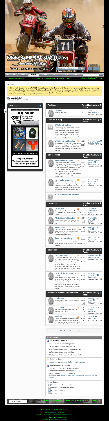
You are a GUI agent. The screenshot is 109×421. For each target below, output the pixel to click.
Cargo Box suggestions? (92, 274)
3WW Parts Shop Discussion (65, 141)
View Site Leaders (81, 331)
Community (37, 78)
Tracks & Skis (59, 307)
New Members (54, 155)
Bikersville (58, 317)
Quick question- (93, 255)
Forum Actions (50, 78)
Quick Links (64, 78)
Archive (67, 401)
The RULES (91, 110)
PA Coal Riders (92, 238)
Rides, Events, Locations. (63, 238)
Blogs (45, 75)
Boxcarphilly (65, 362)
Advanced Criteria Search (91, 78)
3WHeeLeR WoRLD (56, 401)
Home (23, 75)
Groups (55, 75)
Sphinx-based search (61, 419)
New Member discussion (63, 180)
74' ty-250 (91, 317)
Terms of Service (91, 401)
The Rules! (58, 111)
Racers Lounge (60, 227)
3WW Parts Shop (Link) (63, 125)
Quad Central (59, 298)
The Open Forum (61, 255)
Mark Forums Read (67, 331)
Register (97, 69)
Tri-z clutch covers (94, 141)
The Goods (52, 203)
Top (99, 401)
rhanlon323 (78, 362)
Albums (66, 75)
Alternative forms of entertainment (63, 293)
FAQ (20, 78)
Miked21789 (76, 371)
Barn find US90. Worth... (93, 181)
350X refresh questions (92, 210)
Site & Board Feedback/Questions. (67, 194)
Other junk (52, 250)
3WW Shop (77, 75)
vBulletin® (54, 412)
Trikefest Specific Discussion (65, 218)
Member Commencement (64, 160)
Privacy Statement (77, 401)
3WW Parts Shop (55, 119)
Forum (33, 75)
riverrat (51, 378)
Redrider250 (53, 362)
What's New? (11, 75)
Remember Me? (63, 72)
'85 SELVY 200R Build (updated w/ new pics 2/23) (78, 376)
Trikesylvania (59, 209)
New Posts (12, 78)
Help (89, 69)
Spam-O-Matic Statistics (58, 341)
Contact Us (45, 401)
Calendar (27, 78)
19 (61, 373)
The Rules (52, 105)
